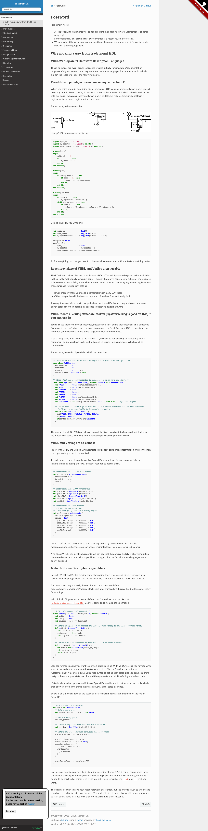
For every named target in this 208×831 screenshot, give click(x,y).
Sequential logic (9, 50)
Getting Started (9, 33)
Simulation (7, 67)
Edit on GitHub (143, 6)
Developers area (9, 84)
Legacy (5, 80)
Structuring (7, 42)
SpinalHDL (22, 4)
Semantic (6, 46)
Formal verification (10, 71)
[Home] (52, 5)
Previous (58, 804)
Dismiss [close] (10, 811)
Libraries (6, 63)
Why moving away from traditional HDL (19, 23)
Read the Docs (103, 820)
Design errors (8, 54)
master (31, 804)
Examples (6, 76)
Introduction (8, 29)
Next (146, 804)
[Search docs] (21, 9)
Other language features (13, 59)
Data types (7, 37)
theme (80, 820)
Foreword (6, 17)
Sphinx (64, 820)
